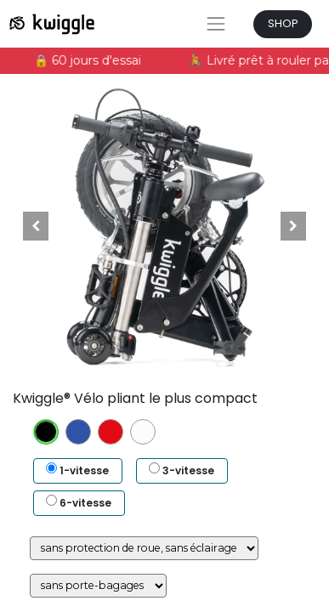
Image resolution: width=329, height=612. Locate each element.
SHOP (283, 23)
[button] (36, 226)
